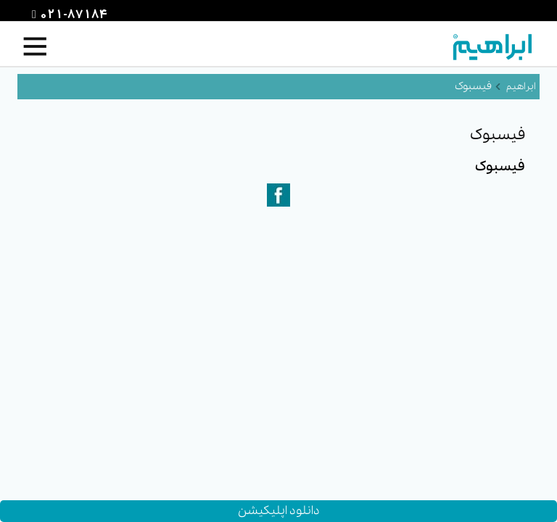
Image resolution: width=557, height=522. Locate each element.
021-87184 (71, 15)
